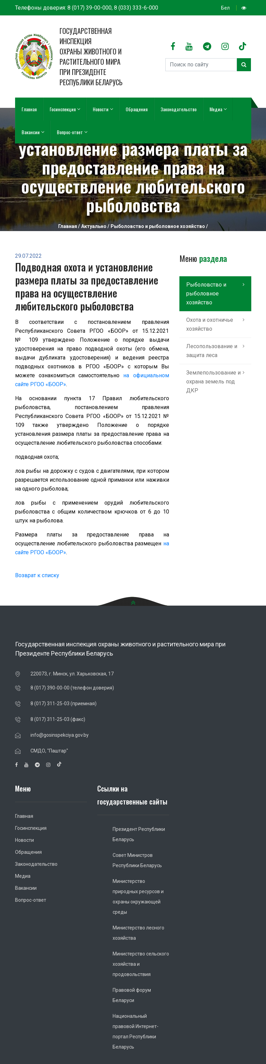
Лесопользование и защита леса (211, 350)
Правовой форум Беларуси (132, 995)
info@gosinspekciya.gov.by (59, 735)
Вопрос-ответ (72, 132)
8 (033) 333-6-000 (136, 7)
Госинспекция (65, 109)
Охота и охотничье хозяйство (209, 324)
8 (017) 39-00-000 (89, 7)
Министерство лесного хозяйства (138, 933)
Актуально (93, 226)
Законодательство (179, 109)
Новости (103, 109)
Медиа (218, 109)
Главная (29, 109)
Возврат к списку (37, 575)
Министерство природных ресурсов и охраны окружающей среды (138, 896)
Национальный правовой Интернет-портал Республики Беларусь (136, 1031)
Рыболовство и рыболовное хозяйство (158, 226)
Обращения (137, 109)
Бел (225, 8)
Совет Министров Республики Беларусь (137, 860)
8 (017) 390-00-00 (49, 688)
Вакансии (33, 132)
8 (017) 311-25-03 (49, 703)
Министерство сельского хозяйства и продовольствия (141, 964)
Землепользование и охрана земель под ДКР (213, 381)
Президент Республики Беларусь (139, 834)
